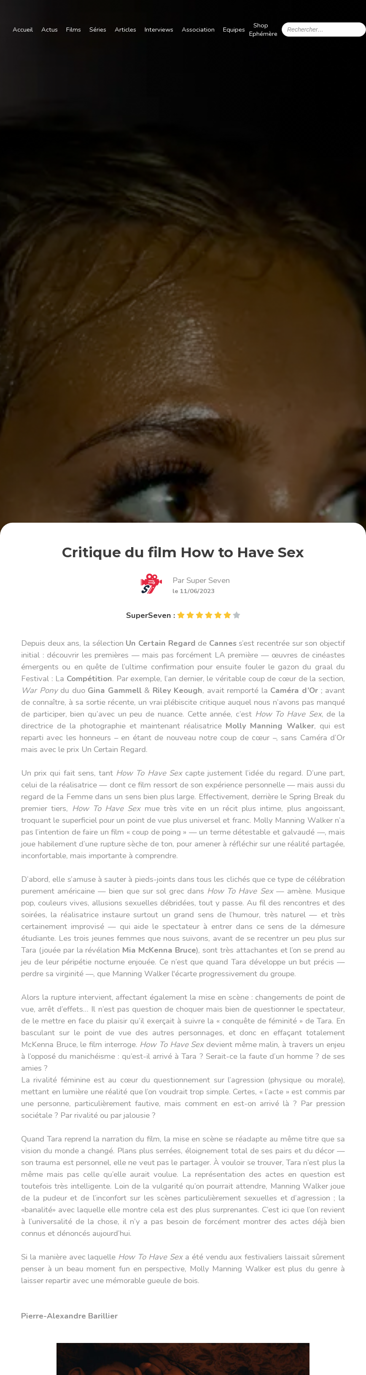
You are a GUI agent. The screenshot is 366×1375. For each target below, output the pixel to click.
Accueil (23, 29)
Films (73, 29)
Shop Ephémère (263, 29)
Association (198, 29)
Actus (49, 29)
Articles (125, 29)
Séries (97, 29)
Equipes (234, 29)
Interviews (159, 29)
